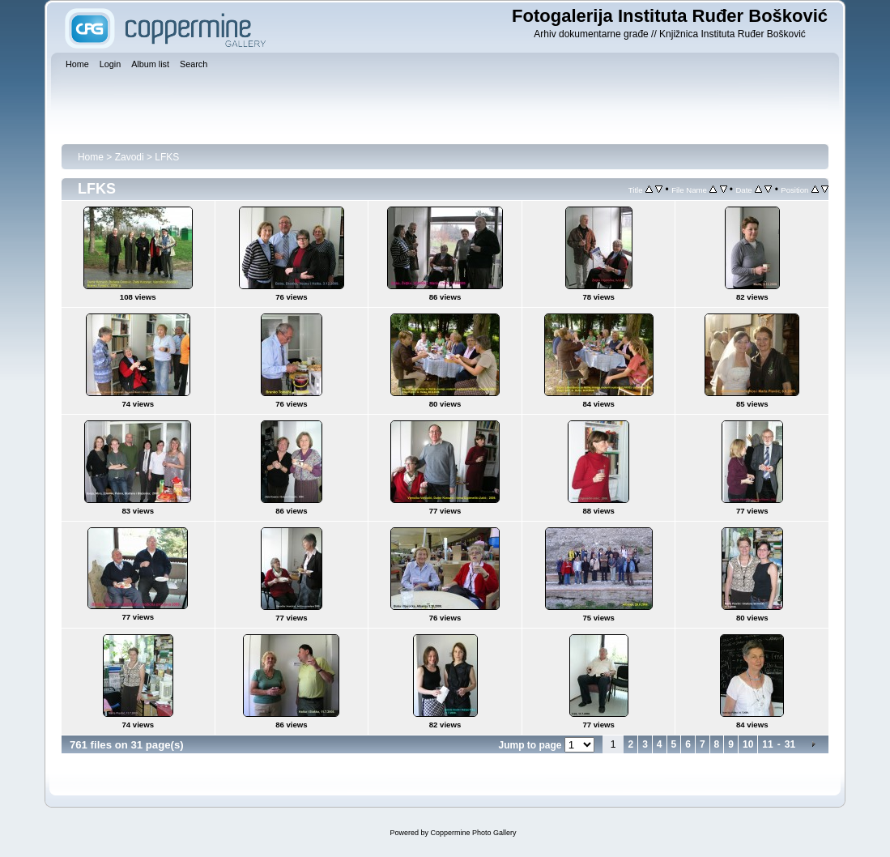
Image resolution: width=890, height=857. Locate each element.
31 (790, 744)
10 (748, 744)
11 (767, 744)
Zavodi (129, 157)
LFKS (167, 157)
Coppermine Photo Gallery (473, 833)
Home (91, 157)
